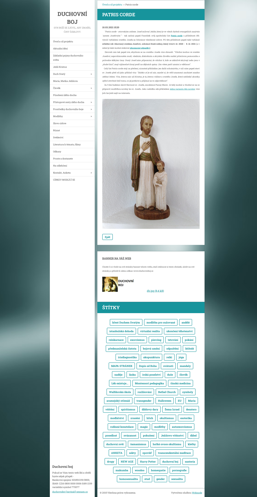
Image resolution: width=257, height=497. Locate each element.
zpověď (146, 453)
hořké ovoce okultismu (167, 444)
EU (179, 400)
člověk (183, 374)
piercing (156, 340)
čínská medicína (180, 383)
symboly (187, 392)
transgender (144, 400)
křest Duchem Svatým (126, 322)
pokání (189, 340)
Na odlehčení (60, 165)
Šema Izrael (172, 409)
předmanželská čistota (122, 348)
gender (160, 479)
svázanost (130, 435)
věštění (109, 409)
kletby (192, 444)
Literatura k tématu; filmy (67, 144)
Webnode (197, 492)
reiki (169, 357)
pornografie (179, 470)
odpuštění (172, 348)
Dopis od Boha (148, 366)
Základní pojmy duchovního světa (68, 57)
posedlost (111, 435)
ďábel (193, 435)
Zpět (107, 237)
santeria (190, 461)
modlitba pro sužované (161, 322)
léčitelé (189, 348)
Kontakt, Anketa (62, 172)
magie (144, 426)
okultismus (167, 418)
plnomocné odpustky (140, 48)
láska (132, 374)
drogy (110, 461)
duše (170, 374)
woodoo (139, 470)
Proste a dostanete (63, 158)
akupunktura (151, 357)
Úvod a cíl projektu (63, 41)
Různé (56, 130)
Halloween (164, 400)
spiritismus (128, 409)
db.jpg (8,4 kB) (155, 290)
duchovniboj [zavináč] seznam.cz (70, 491)
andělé (186, 322)
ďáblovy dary (150, 409)
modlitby (159, 426)
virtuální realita (150, 331)
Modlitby (58, 116)
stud (147, 479)
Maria (192, 400)
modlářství (117, 418)
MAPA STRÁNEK (121, 366)
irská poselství (151, 374)
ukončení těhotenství (179, 331)
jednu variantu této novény (182, 89)
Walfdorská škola (120, 392)
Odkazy (57, 151)
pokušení (148, 435)
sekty (132, 453)
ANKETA (116, 453)
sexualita (177, 479)
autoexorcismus (182, 426)
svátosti (168, 366)
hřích (150, 418)
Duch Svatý (59, 73)
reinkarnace (116, 340)
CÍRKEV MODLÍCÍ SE (64, 179)
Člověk (56, 88)
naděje (118, 374)
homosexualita (128, 479)
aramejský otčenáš (118, 400)
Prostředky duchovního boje (68, 109)
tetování (173, 340)
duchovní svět (115, 444)
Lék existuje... (119, 383)
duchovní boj (170, 461)
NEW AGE (127, 461)
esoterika (186, 418)
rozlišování (145, 392)
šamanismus (138, 444)
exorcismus (137, 340)
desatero (191, 409)
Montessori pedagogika (149, 383)
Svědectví (58, 137)
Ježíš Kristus (60, 66)
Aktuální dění (60, 48)
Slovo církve (59, 123)
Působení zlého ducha (65, 95)
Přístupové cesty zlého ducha (68, 102)
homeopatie (158, 470)
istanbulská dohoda (121, 331)
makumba (122, 470)
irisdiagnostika (127, 357)
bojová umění (151, 348)
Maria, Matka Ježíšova (65, 81)
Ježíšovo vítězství (172, 435)
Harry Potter (148, 461)
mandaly (185, 366)
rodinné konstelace (122, 426)
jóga (181, 357)
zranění (135, 418)
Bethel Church (167, 392)
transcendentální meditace (174, 453)
